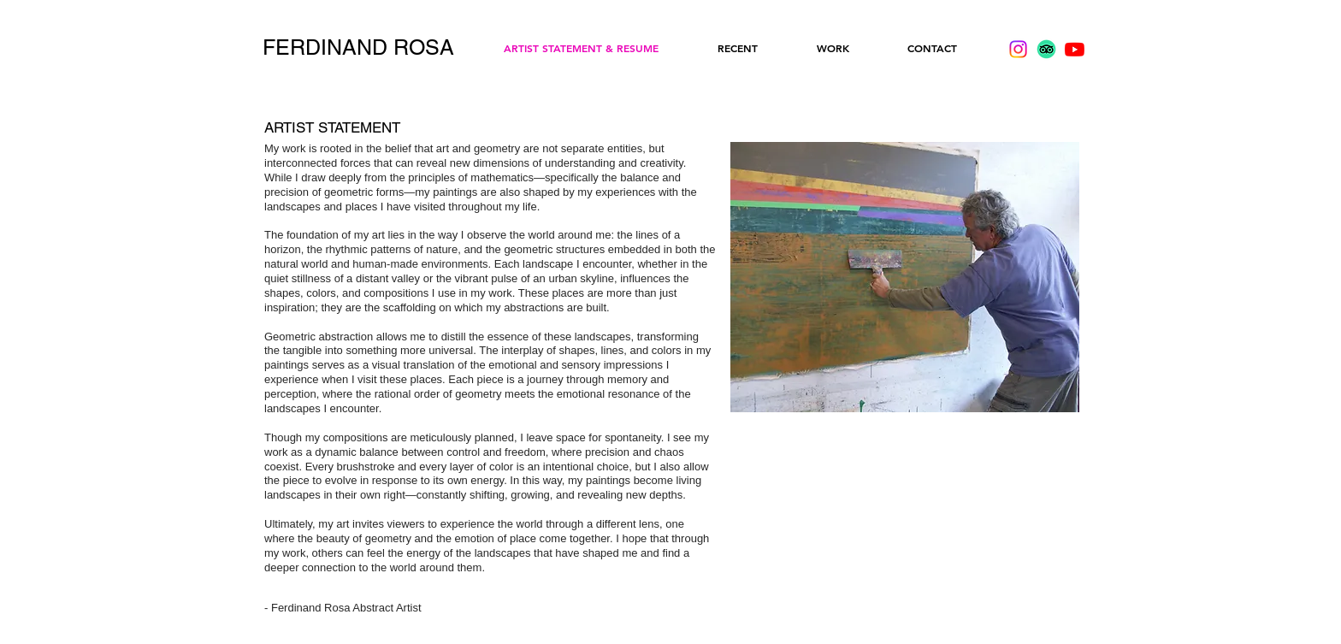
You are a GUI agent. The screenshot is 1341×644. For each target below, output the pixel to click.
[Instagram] (1018, 49)
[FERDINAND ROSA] (357, 48)
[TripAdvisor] (1046, 49)
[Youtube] (1074, 49)
